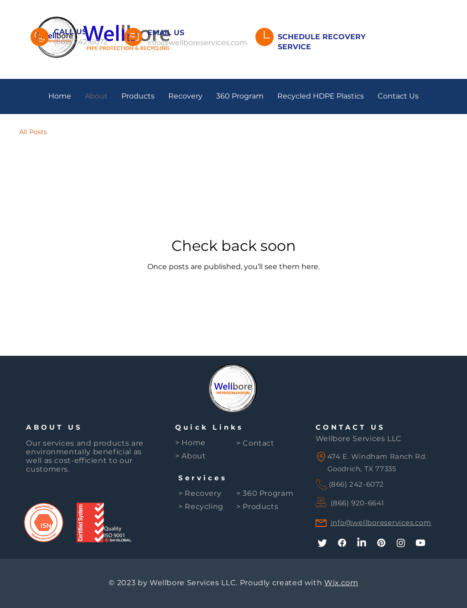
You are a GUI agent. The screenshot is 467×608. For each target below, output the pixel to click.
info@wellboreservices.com (197, 42)
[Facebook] (342, 542)
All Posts (33, 132)
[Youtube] (420, 542)
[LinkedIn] (361, 542)
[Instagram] (400, 542)
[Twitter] (322, 542)
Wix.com (341, 582)
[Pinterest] (381, 542)
